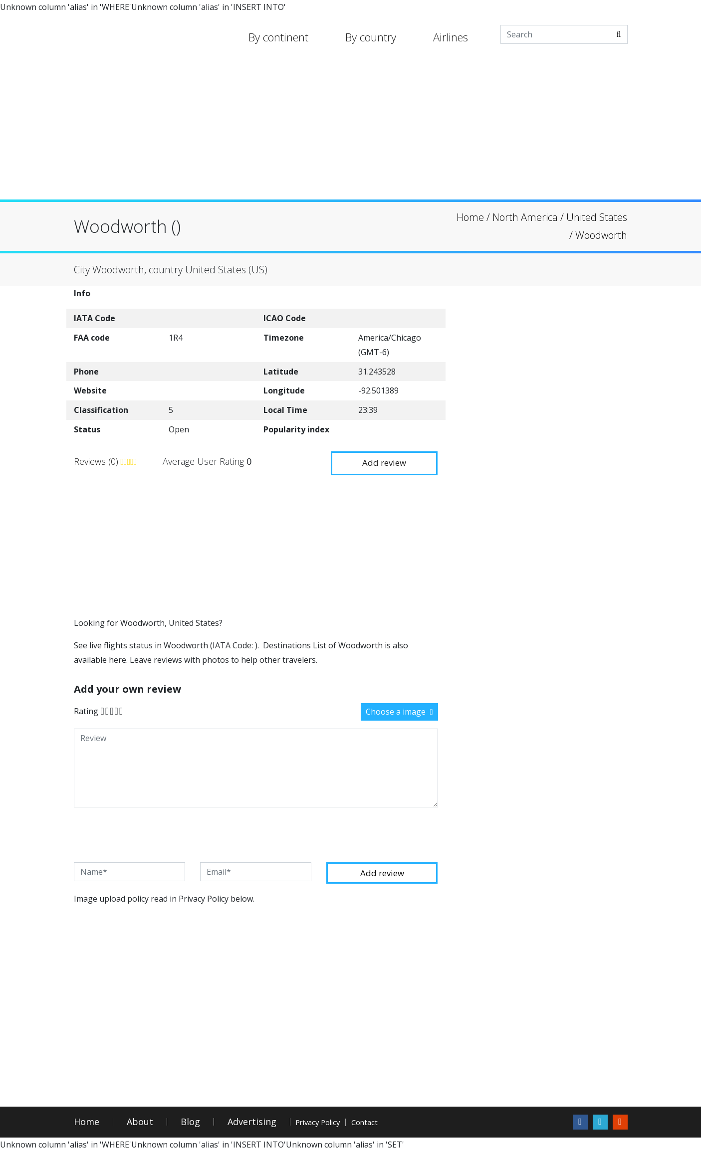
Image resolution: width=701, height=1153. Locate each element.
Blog (190, 1123)
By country (370, 36)
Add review (380, 460)
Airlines (450, 36)
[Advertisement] (350, 129)
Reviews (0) (97, 461)
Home (86, 1123)
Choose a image (399, 710)
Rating (86, 709)
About (140, 1123)
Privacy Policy (333, 1123)
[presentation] (150, 833)
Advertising (252, 1123)
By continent (278, 36)
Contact (406, 1123)
